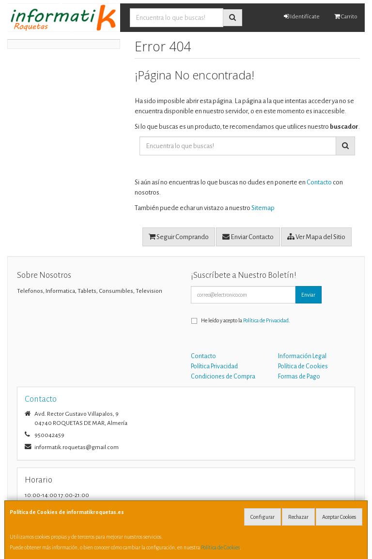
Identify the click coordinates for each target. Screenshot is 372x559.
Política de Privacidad (266, 320)
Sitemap (263, 208)
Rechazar (298, 517)
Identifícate (302, 16)
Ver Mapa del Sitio (316, 237)
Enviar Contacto (248, 237)
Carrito (345, 16)
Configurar (262, 517)
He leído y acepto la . (245, 320)
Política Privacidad (214, 366)
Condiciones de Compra (223, 376)
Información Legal (302, 356)
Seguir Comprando (179, 237)
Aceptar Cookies (339, 517)
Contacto (319, 182)
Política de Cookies (220, 547)
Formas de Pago (299, 376)
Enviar (308, 295)
